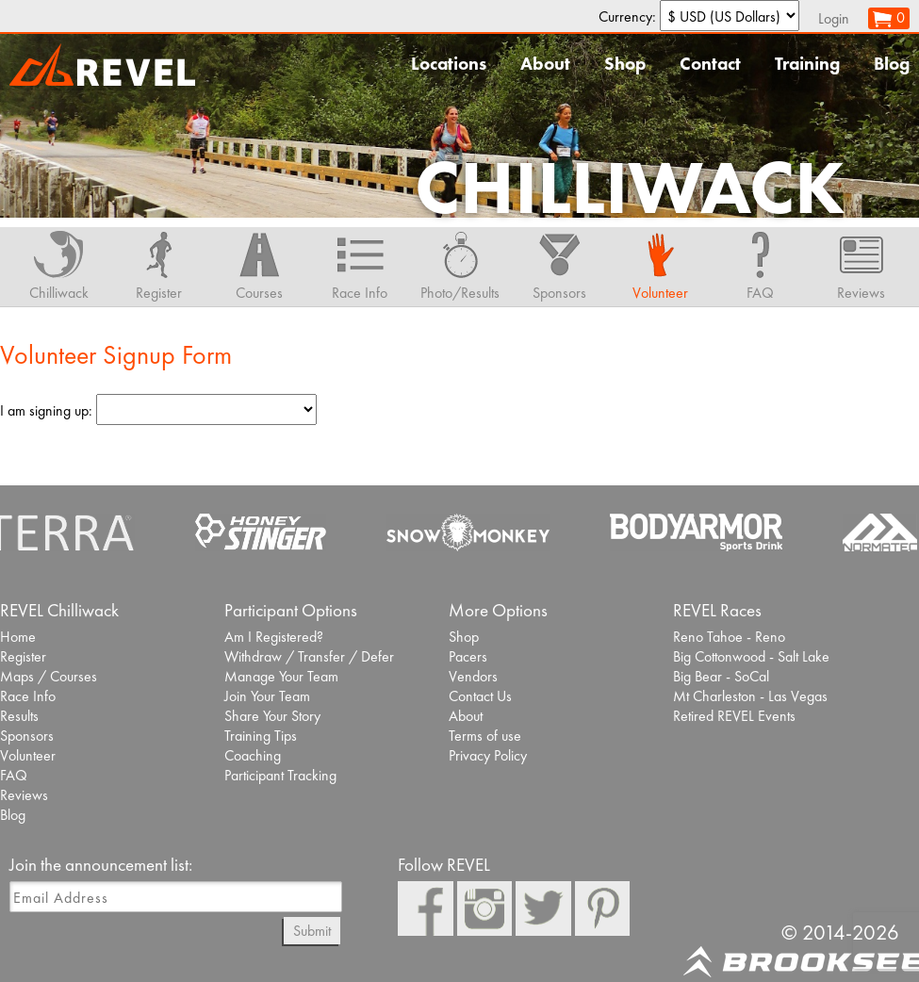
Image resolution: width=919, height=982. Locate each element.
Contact (710, 63)
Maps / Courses (48, 676)
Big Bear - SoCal (721, 676)
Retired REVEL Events (734, 716)
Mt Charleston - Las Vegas (750, 696)
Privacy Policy (488, 755)
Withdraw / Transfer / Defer (309, 656)
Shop (625, 63)
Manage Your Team (281, 676)
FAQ (13, 775)
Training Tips (260, 735)
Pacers (468, 656)
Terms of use (485, 735)
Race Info (28, 696)
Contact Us (480, 696)
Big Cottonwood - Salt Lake (751, 656)
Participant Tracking (280, 775)
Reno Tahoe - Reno (729, 636)
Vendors (473, 676)
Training (807, 63)
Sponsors (27, 735)
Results (19, 716)
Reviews (24, 795)
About (545, 63)
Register (23, 656)
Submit (312, 931)
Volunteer (28, 755)
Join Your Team (267, 696)
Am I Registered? (273, 636)
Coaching (252, 755)
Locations (448, 63)
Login (833, 18)
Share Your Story (272, 716)
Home (18, 636)
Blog (892, 63)
